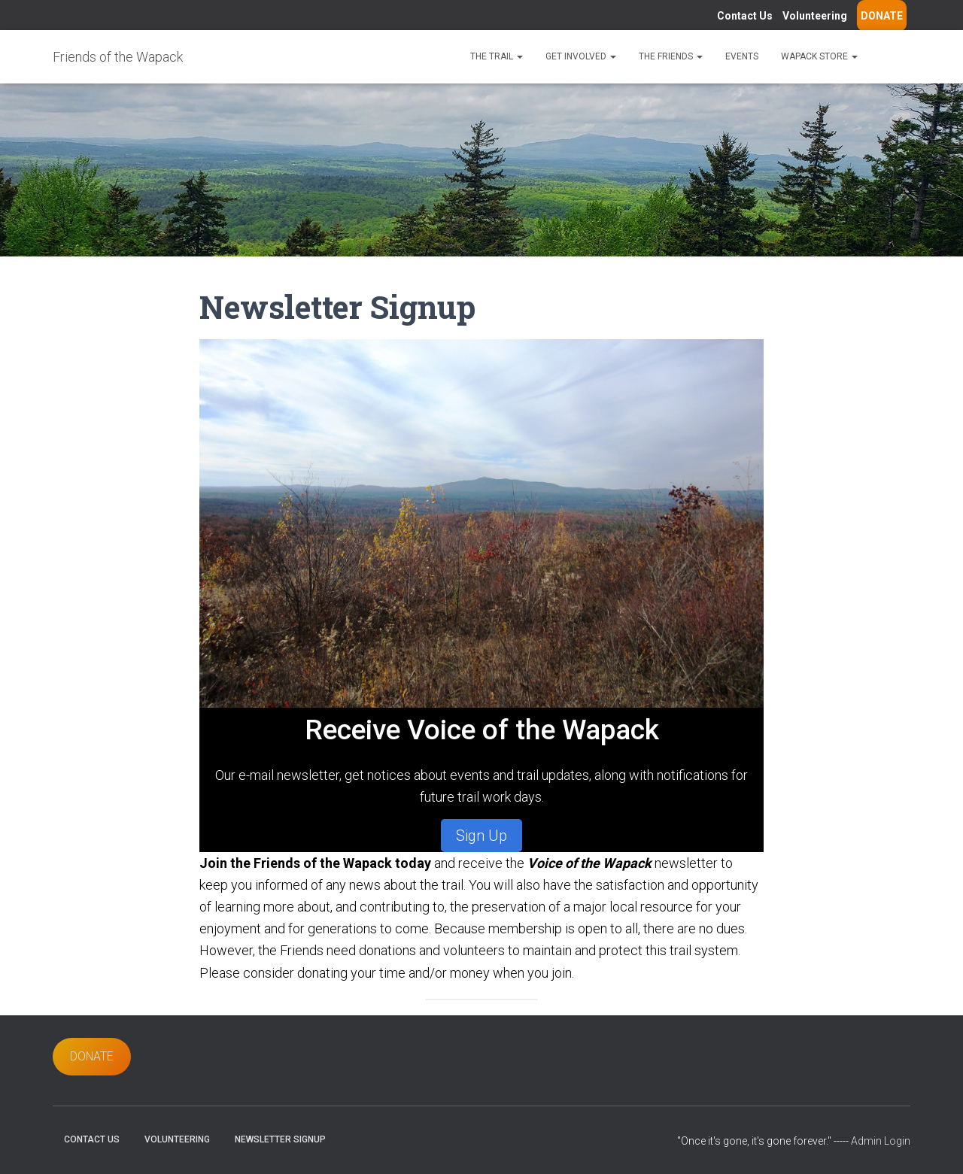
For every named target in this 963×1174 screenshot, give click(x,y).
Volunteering (814, 16)
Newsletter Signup (280, 1139)
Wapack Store (819, 56)
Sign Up (481, 836)
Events (741, 56)
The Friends (671, 56)
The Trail (496, 56)
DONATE (882, 16)
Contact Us (745, 16)
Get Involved (580, 56)
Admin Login (880, 1141)
